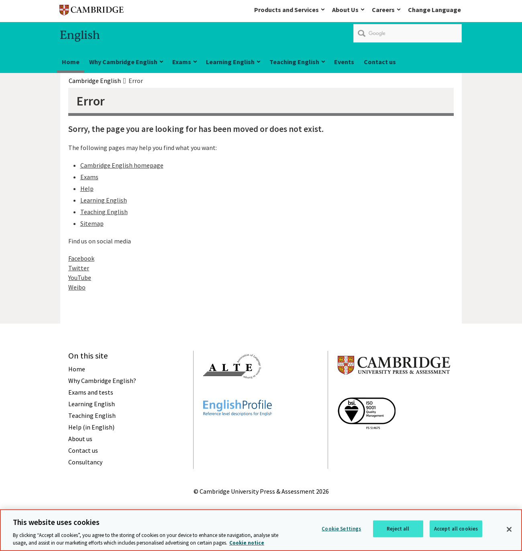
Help (87, 188)
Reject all (398, 528)
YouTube (79, 277)
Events (344, 62)
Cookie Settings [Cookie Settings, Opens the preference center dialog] (341, 528)
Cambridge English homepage (121, 165)
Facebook (81, 258)
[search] (407, 33)
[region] (261, 530)
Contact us (380, 62)
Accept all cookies (456, 528)
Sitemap (92, 223)
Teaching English (294, 62)
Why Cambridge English (123, 62)
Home (71, 62)
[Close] (509, 529)
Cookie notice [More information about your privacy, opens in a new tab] (246, 542)
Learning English (230, 62)
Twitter (78, 268)
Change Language (434, 10)
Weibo (77, 287)
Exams (181, 62)
